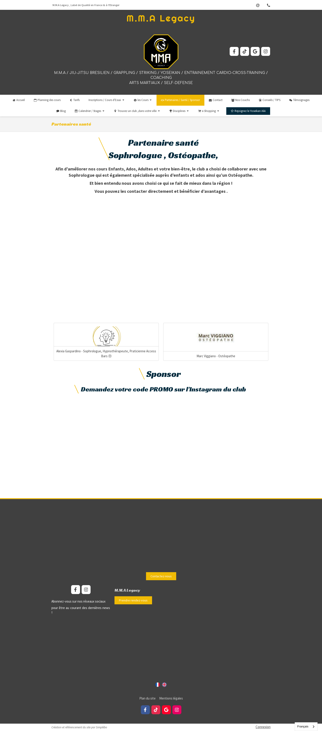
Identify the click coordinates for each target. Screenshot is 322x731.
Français (302, 726)
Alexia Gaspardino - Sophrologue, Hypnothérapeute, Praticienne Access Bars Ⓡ (106, 353)
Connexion (263, 727)
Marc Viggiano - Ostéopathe (216, 356)
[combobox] (306, 726)
